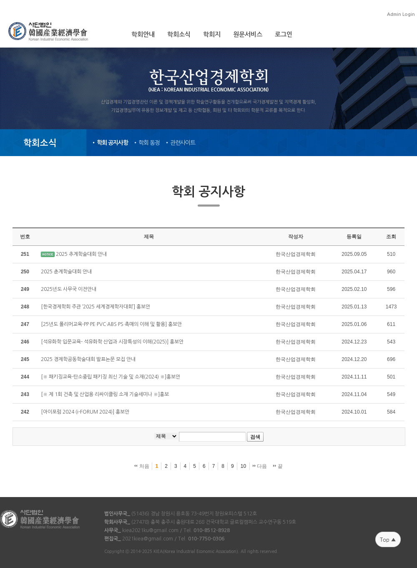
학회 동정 (149, 143)
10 (243, 466)
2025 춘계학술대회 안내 (66, 271)
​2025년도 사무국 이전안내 (68, 289)
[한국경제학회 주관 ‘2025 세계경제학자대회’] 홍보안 (95, 306)
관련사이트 (182, 143)
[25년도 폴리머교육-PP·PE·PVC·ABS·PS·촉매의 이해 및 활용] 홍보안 (111, 324)
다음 (260, 466)
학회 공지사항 (112, 143)
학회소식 (179, 34)
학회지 (212, 34)
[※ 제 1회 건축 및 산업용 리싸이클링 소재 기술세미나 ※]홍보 (105, 394)
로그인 (283, 34)
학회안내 (143, 34)
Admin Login (401, 14)
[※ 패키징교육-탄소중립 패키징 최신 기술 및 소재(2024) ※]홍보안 (110, 376)
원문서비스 (247, 34)
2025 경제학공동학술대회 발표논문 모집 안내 (88, 359)
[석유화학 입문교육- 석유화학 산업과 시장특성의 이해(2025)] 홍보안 (112, 341)
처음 (141, 466)
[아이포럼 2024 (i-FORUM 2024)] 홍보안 (85, 411)
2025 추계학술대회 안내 (81, 254)
